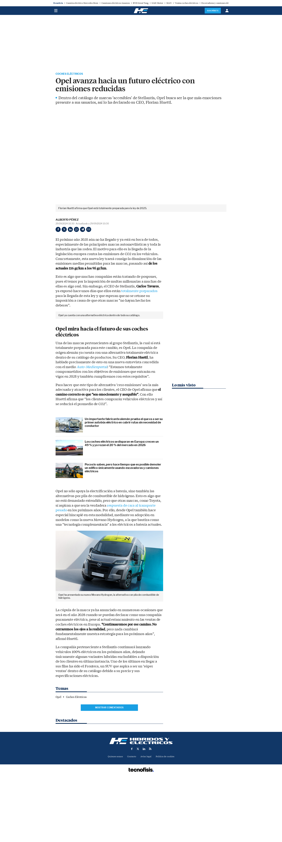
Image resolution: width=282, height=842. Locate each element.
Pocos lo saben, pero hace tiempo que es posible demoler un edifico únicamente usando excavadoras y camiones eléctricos (123, 528)
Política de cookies (166, 817)
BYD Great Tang (140, 3)
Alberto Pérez (67, 220)
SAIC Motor (157, 3)
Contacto (131, 817)
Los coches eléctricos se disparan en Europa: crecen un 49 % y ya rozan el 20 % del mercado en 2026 (122, 504)
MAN (169, 3)
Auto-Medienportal (92, 428)
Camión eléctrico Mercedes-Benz (82, 3)
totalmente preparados (139, 292)
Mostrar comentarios (109, 768)
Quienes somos (114, 817)
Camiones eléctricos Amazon (115, 3)
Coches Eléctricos (71, 74)
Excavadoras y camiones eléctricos (218, 3)
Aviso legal (146, 817)
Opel (58, 757)
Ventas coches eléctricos (186, 3)
